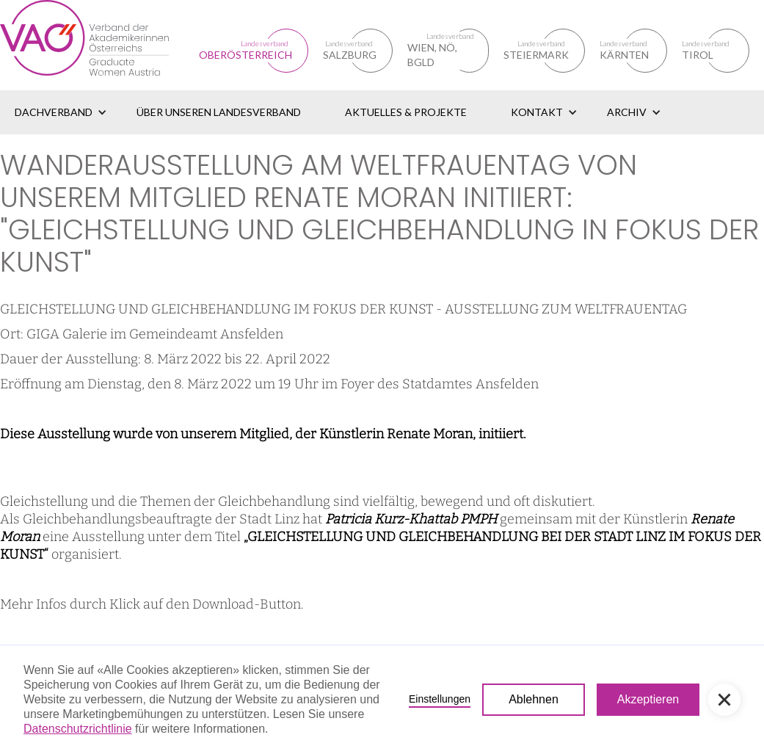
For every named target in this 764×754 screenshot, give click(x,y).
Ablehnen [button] (534, 699)
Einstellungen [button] (439, 699)
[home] (99, 45)
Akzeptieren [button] (648, 699)
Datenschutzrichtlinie (77, 728)
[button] (61, 112)
